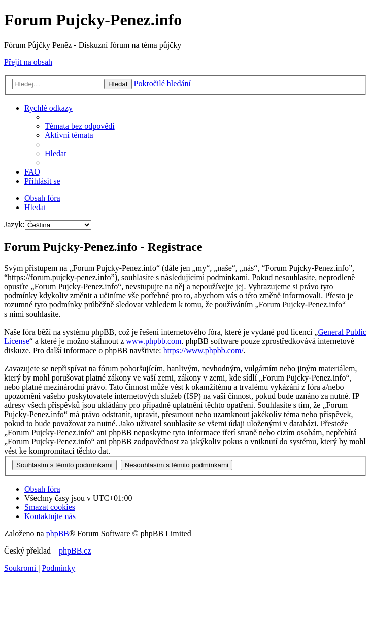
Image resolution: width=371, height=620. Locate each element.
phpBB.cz (75, 550)
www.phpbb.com (153, 341)
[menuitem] (80, 126)
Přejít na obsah (28, 62)
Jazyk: (14, 224)
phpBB (57, 533)
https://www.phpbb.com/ (203, 350)
